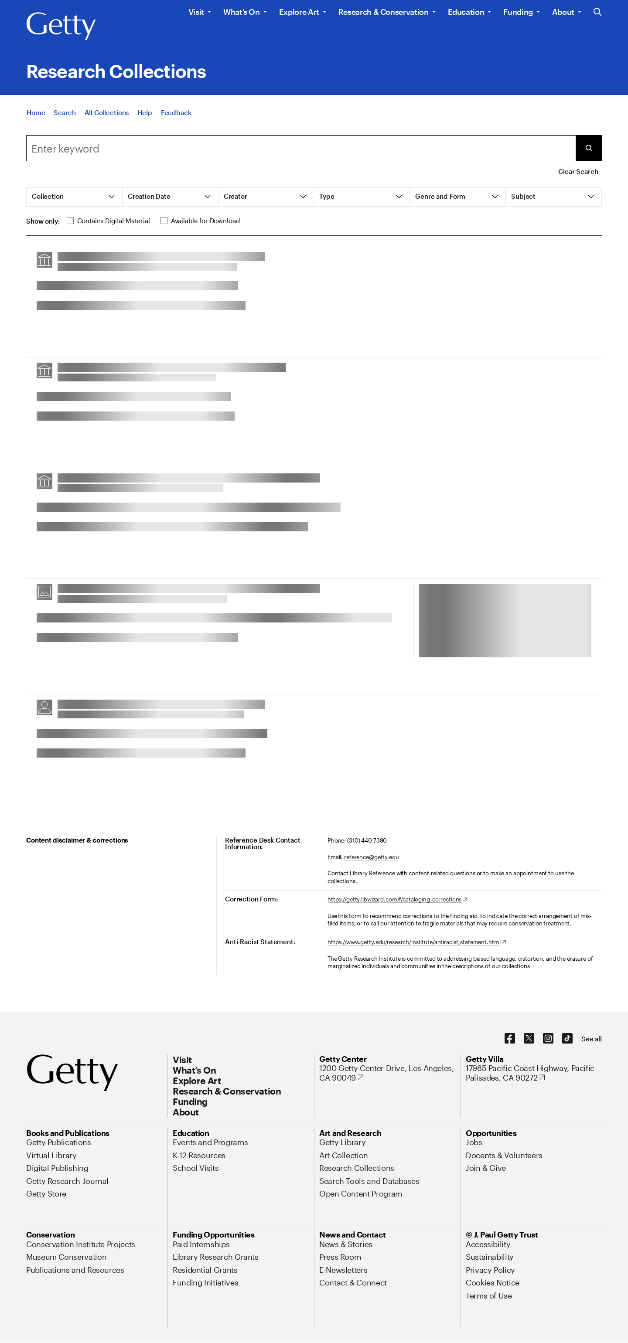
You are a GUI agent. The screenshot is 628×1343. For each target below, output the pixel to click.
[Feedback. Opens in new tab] (176, 114)
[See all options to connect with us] (591, 1039)
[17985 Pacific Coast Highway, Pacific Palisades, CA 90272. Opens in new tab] (534, 1073)
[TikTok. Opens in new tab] (567, 1038)
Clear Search (578, 171)
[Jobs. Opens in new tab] (474, 1142)
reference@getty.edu (371, 856)
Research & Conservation (383, 12)
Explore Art (299, 12)
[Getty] (61, 26)
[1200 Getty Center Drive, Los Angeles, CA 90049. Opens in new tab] (387, 1073)
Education (466, 12)
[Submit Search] (589, 148)
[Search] (64, 114)
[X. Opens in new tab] (529, 1038)
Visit (196, 12)
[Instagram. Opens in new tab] (548, 1038)
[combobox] (301, 148)
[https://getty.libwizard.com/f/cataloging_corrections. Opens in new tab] (398, 900)
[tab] (75, 197)
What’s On (241, 12)
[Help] (144, 114)
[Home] (36, 114)
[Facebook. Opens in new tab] (510, 1038)
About (563, 12)
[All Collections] (107, 114)
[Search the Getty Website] (598, 12)
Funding (517, 12)
